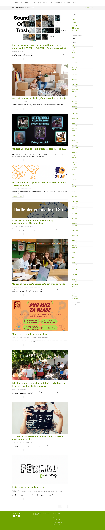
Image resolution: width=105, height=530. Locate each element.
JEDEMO (73, 24)
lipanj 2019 (74, 245)
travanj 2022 (74, 162)
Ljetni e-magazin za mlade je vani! (29, 487)
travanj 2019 (74, 250)
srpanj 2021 (74, 184)
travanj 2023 (74, 133)
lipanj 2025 (74, 69)
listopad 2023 (75, 118)
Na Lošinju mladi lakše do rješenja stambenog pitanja (39, 98)
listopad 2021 (75, 177)
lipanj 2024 (74, 98)
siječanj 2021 (74, 198)
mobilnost (29, 491)
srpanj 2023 (74, 125)
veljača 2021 (74, 196)
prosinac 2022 (75, 142)
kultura (22, 51)
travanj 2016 (74, 274)
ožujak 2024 (74, 106)
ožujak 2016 (74, 276)
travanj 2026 (74, 45)
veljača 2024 (74, 108)
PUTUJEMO (40, 491)
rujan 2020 (74, 208)
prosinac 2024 (75, 84)
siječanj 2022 (74, 169)
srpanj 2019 (74, 242)
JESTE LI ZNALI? (24, 101)
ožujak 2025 (74, 77)
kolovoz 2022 (74, 152)
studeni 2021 (74, 174)
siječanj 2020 (74, 228)
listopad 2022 (75, 147)
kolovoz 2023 (74, 123)
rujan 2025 (74, 62)
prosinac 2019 (75, 230)
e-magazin (15, 491)
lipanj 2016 (74, 272)
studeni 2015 (74, 286)
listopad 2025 (75, 59)
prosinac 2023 (75, 113)
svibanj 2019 (74, 247)
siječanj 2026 (74, 52)
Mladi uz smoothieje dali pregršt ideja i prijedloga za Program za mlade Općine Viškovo (38, 384)
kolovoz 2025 (74, 64)
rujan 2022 (74, 150)
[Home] (85, 7)
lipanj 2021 (74, 186)
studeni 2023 (74, 116)
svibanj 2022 (74, 159)
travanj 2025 (74, 74)
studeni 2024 (74, 86)
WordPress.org (75, 298)
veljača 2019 (74, 255)
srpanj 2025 (74, 67)
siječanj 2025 (74, 81)
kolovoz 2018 (74, 262)
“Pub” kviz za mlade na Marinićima (29, 334)
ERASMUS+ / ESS (75, 28)
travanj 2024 (74, 103)
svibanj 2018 (74, 267)
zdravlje (40, 287)
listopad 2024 (75, 89)
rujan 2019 (74, 237)
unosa (74, 295)
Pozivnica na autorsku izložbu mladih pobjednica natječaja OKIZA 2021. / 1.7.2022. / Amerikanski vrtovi (39, 46)
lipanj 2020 (74, 216)
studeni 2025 (74, 57)
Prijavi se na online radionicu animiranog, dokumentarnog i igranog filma (33, 222)
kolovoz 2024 (74, 94)
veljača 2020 (74, 225)
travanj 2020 (74, 220)
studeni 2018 (74, 257)
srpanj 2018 (74, 264)
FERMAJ (73, 19)
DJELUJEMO (23, 337)
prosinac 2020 (75, 201)
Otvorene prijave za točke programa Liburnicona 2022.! (40, 148)
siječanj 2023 (74, 140)
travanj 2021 (74, 191)
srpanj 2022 (74, 155)
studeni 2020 (74, 203)
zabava (26, 51)
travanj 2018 (74, 269)
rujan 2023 (74, 120)
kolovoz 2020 (74, 211)
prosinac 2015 (75, 284)
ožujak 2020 (74, 223)
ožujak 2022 (74, 164)
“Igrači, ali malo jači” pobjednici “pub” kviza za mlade (38, 284)
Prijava (73, 293)
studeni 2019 (74, 233)
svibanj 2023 (74, 130)
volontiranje (58, 491)
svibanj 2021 (74, 189)
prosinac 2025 (75, 55)
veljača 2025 (74, 79)
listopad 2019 (75, 235)
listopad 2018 (75, 259)
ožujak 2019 (74, 252)
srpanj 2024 (74, 96)
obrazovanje (27, 226)
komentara (75, 296)
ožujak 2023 (74, 135)
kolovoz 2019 (74, 240)
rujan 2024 (74, 91)
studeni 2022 (74, 145)
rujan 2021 (74, 179)
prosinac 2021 (75, 172)
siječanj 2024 (74, 111)
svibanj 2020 (74, 218)
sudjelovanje (27, 152)
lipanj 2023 (74, 128)
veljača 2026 (74, 50)
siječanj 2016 (74, 281)
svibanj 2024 (74, 101)
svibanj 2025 (74, 72)
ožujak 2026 (74, 47)
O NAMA (74, 31)
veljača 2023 (74, 137)
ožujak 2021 (74, 194)
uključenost (29, 188)
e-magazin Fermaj (75, 21)
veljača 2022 (74, 167)
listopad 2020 (75, 206)
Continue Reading (17, 58)
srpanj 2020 (74, 213)
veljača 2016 (74, 279)
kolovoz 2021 (74, 181)
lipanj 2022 (74, 157)
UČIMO (31, 226)
